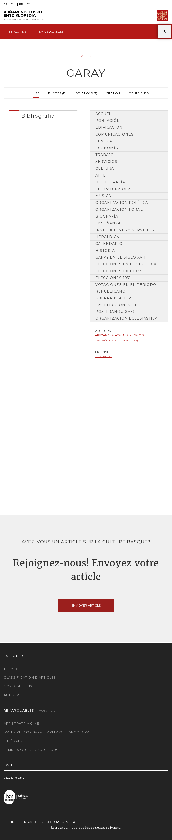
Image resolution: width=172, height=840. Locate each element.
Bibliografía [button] (38, 116)
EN (29, 4)
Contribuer (139, 92)
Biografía (106, 216)
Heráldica (107, 237)
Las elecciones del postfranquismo (117, 308)
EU (13, 4)
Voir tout (48, 710)
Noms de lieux (18, 686)
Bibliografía (110, 182)
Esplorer (17, 31)
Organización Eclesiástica (126, 318)
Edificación (109, 127)
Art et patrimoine (21, 723)
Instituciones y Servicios (124, 230)
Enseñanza (108, 223)
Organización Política (121, 202)
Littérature (15, 741)
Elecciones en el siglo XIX (126, 264)
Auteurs (12, 695)
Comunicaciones (114, 134)
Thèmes (11, 669)
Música (103, 196)
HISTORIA (105, 250)
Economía (106, 148)
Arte (100, 175)
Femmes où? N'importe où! (30, 750)
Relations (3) (86, 92)
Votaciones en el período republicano (125, 288)
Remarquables (50, 31)
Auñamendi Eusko (24, 15)
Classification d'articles (30, 677)
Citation (113, 92)
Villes (86, 56)
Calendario (109, 244)
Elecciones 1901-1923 (118, 271)
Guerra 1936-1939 (114, 298)
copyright (103, 356)
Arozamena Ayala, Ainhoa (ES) (120, 335)
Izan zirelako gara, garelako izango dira (47, 732)
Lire (36, 92)
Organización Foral (119, 209)
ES (5, 4)
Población (107, 120)
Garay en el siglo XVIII (121, 257)
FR (21, 4)
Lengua (103, 141)
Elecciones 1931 (113, 278)
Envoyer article (86, 605)
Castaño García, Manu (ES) (116, 340)
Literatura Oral (114, 189)
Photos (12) (57, 92)
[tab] (43, 114)
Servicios (106, 161)
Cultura (104, 168)
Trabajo (104, 155)
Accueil (104, 114)
